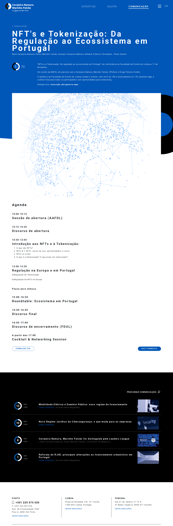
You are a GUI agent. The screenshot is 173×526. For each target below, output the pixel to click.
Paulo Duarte (120, 54)
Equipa (112, 6)
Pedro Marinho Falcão (46, 54)
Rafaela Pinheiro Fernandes (99, 54)
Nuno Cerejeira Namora (23, 54)
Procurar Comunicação (144, 392)
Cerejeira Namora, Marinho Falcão (19, 7)
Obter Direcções (20, 516)
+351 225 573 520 (27, 502)
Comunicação (139, 6)
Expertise (89, 6)
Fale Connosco (149, 349)
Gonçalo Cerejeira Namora (71, 54)
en (166, 6)
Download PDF (23, 349)
